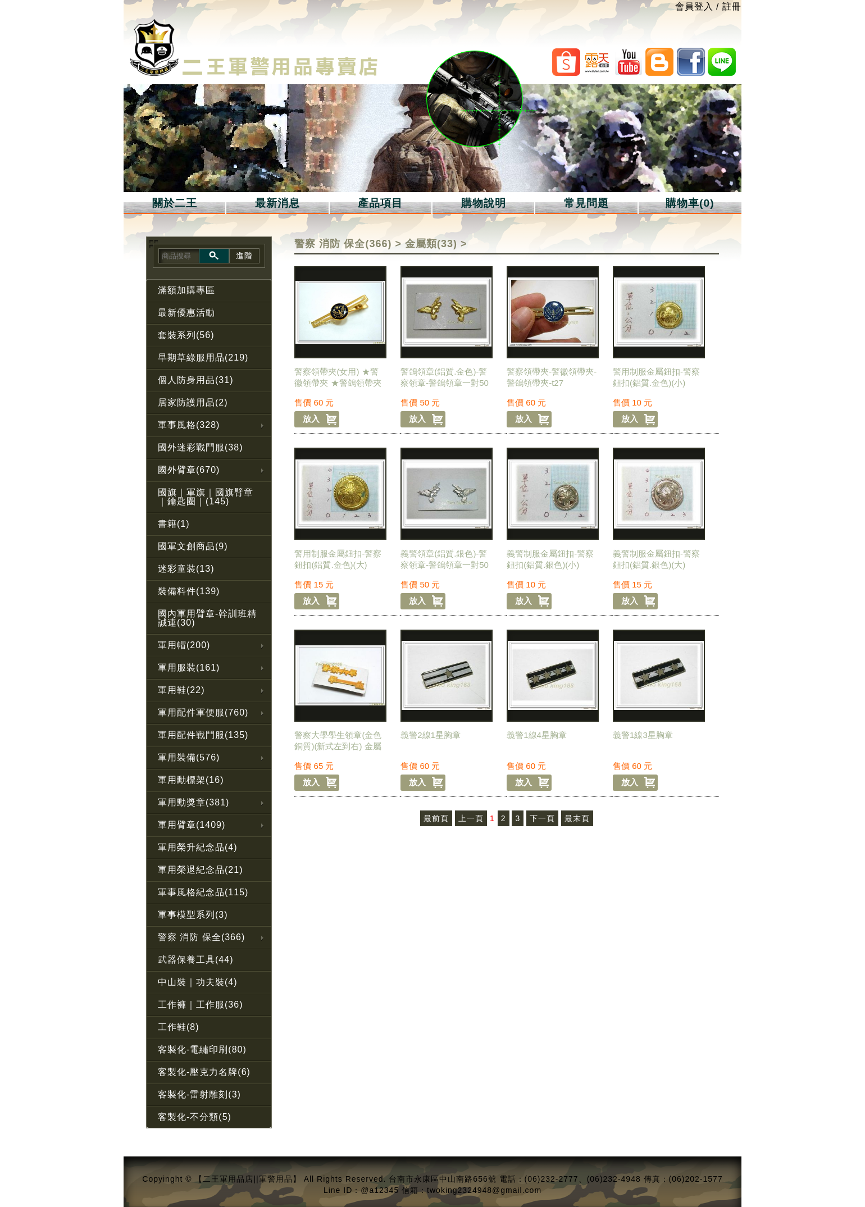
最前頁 (436, 818)
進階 (244, 255)
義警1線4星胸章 (537, 735)
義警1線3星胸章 (643, 735)
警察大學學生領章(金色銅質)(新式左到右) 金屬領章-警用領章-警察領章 (339, 746)
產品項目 (380, 203)
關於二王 (174, 203)
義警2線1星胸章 (430, 735)
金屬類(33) (431, 243)
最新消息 (277, 203)
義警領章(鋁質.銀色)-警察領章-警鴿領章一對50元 (444, 565)
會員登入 (694, 6)
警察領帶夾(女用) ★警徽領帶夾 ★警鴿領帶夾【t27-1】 (337, 383)
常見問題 (586, 203)
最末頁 (577, 818)
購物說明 (483, 203)
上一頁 (471, 818)
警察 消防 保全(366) (342, 243)
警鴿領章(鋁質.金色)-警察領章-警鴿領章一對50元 (444, 383)
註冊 (731, 6)
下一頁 (542, 818)
